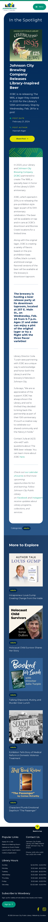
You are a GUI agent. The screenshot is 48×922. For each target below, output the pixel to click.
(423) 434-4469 (35, 854)
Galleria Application (9, 853)
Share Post (21, 139)
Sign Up (7, 904)
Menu (39, 7)
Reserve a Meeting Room (11, 844)
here (22, 457)
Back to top (37, 828)
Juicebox (43, 915)
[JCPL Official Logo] (9, 7)
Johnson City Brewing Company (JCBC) (23, 172)
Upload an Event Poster (10, 847)
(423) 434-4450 (37, 852)
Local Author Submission (11, 850)
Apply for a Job (7, 842)
